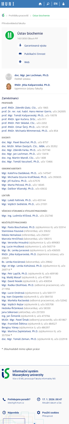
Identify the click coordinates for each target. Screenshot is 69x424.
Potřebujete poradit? (19, 399)
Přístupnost (47, 416)
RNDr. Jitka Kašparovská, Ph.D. (19, 254)
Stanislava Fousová (12, 231)
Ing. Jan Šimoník (11, 316)
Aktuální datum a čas (51, 403)
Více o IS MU (18, 378)
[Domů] (40, 4)
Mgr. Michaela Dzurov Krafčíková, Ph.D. (24, 177)
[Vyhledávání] (48, 4)
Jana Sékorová (10, 312)
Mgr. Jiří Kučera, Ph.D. (14, 180)
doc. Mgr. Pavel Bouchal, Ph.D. (19, 142)
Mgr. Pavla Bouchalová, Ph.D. (18, 227)
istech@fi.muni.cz (16, 403)
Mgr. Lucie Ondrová (13, 292)
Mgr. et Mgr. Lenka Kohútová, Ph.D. (22, 265)
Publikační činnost (34, 53)
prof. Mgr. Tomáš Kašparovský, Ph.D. (23, 115)
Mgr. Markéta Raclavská (15, 300)
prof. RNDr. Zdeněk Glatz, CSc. (19, 107)
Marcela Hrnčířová (12, 238)
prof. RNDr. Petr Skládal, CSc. (18, 123)
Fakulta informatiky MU (45, 378)
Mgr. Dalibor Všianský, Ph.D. (18, 188)
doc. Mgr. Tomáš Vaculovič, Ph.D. (20, 161)
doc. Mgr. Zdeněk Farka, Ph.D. (19, 150)
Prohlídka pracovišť (18, 15)
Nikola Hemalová (11, 235)
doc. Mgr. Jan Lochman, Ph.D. (18, 153)
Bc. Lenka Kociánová (13, 261)
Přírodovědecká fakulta (13, 23)
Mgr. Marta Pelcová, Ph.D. (16, 184)
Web (27, 62)
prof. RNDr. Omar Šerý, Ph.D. (18, 127)
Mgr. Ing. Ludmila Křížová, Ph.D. (20, 215)
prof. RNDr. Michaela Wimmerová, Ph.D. (25, 130)
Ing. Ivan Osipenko (12, 296)
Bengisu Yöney (10, 327)
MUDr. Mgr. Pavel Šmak (15, 319)
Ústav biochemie (41, 15)
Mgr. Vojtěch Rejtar (13, 304)
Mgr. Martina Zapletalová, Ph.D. (20, 331)
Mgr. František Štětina (14, 323)
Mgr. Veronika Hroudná (15, 242)
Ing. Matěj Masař (11, 277)
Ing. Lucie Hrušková (13, 246)
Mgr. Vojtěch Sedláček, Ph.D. (18, 204)
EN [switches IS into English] (56, 4)
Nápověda (13, 412)
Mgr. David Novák (12, 281)
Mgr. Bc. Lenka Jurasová (15, 250)
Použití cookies (50, 412)
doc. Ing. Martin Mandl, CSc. (18, 157)
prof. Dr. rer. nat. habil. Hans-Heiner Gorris (26, 111)
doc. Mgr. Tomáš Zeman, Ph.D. (19, 339)
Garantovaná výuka (35, 45)
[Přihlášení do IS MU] (63, 4)
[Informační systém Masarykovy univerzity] (8, 4)
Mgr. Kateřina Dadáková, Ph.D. (19, 173)
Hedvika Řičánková (12, 308)
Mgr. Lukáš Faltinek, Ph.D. (16, 200)
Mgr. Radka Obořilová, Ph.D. (18, 285)
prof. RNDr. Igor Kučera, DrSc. (19, 119)
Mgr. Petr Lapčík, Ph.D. (15, 273)
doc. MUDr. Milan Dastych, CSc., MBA (23, 146)
